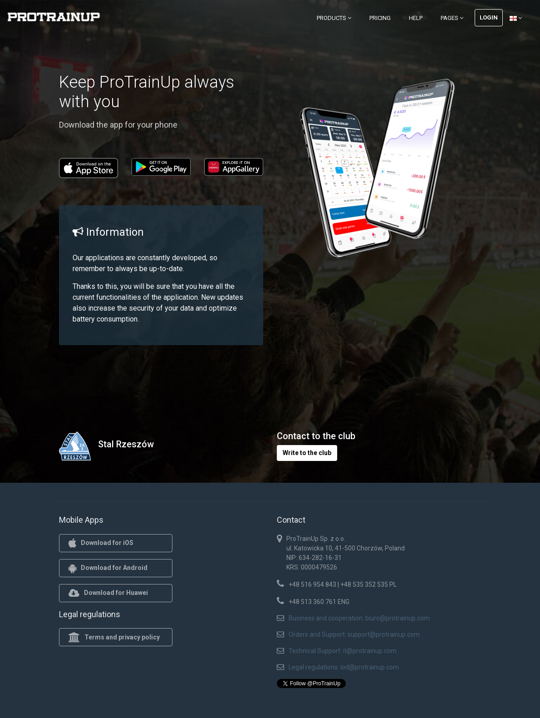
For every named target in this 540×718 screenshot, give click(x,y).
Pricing (380, 18)
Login (489, 17)
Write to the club (307, 452)
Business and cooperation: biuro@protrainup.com (359, 618)
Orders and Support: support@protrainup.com (354, 634)
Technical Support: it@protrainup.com (343, 650)
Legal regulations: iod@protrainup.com (344, 667)
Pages (452, 18)
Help (415, 18)
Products (334, 18)
